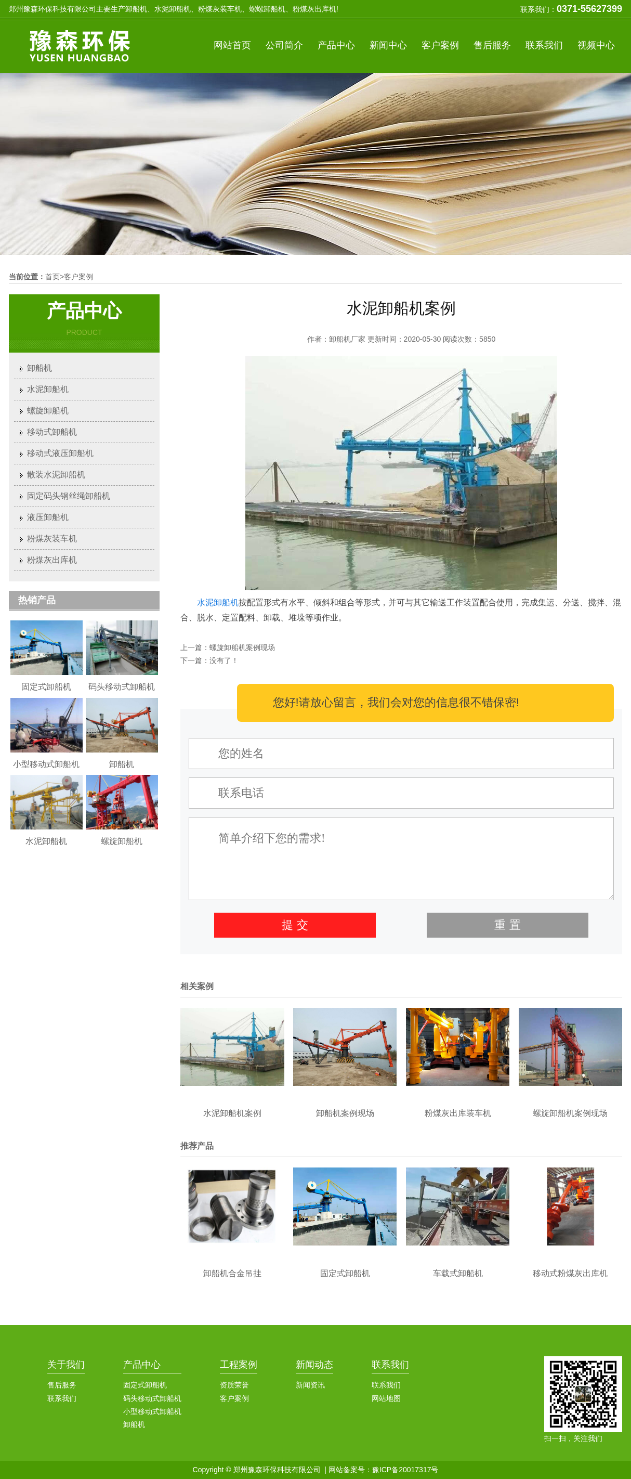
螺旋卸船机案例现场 (242, 647)
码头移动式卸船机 (152, 1398)
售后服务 (492, 45)
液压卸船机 (48, 517)
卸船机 (39, 368)
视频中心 (596, 45)
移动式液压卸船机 (60, 453)
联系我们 (544, 45)
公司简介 (284, 45)
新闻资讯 (310, 1385)
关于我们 (66, 1364)
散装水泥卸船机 (56, 474)
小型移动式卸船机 (152, 1411)
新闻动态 (314, 1364)
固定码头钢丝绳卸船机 (68, 495)
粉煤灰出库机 (52, 559)
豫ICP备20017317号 (405, 1469)
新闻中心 (388, 45)
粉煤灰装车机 (52, 538)
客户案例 (440, 45)
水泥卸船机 (218, 602)
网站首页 (232, 45)
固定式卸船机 (145, 1385)
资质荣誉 (234, 1385)
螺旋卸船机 (48, 410)
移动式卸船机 (52, 431)
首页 (52, 277)
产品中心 (336, 45)
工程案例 (238, 1364)
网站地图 (386, 1398)
